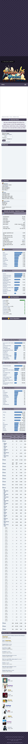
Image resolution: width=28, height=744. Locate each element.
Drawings (5, 293)
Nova (4, 261)
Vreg (4, 300)
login (6, 134)
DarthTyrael (5, 310)
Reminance (5, 254)
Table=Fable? (6, 357)
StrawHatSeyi (6, 396)
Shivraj (4, 255)
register (10, 134)
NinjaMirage (5, 260)
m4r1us (4, 257)
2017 (5, 484)
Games (4, 273)
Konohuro (5, 266)
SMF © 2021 (14, 739)
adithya (4, 399)
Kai (3, 422)
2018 (5, 481)
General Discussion (7, 275)
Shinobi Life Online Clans (8, 287)
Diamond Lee (6, 313)
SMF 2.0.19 (9, 739)
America (4, 303)
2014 (5, 626)
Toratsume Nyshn (6, 306)
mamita (10, 644)
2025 (5, 459)
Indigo (4, 402)
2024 (5, 463)
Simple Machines (19, 739)
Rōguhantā (5, 347)
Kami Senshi (5, 354)
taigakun (4, 263)
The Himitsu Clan (6, 348)
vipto (4, 417)
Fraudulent (5, 264)
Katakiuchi (5, 352)
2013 (5, 629)
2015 (5, 623)
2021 (5, 472)
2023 (5, 466)
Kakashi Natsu (5, 636)
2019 (5, 478)
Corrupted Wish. (6, 358)
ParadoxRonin (6, 404)
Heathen (4, 375)
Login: (5, 136)
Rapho (4, 425)
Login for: (5, 139)
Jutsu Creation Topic (7, 355)
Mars (4, 252)
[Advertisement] (14, 14)
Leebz (4, 312)
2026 (5, 441)
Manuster (5, 258)
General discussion (7, 345)
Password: (4, 137)
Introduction (5, 289)
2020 (5, 475)
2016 (5, 487)
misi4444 (5, 401)
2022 (5, 469)
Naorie (23, 240)
